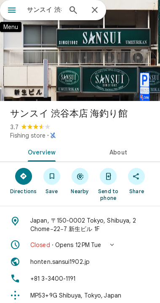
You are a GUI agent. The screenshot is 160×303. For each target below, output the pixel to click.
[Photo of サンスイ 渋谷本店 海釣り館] (80, 50)
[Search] (73, 11)
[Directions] (23, 180)
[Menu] (12, 11)
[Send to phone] (108, 184)
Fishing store (27, 135)
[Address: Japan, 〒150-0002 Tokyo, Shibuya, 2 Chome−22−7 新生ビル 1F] (80, 225)
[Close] (94, 10)
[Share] (137, 180)
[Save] (51, 180)
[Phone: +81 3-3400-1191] (80, 278)
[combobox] (44, 10)
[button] (80, 245)
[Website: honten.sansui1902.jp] (80, 261)
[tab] (40, 151)
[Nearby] (80, 180)
